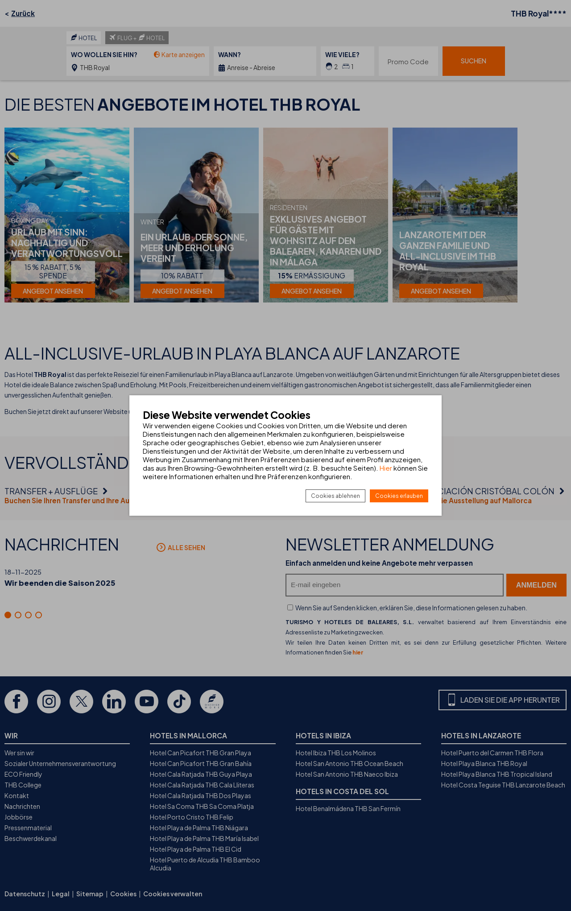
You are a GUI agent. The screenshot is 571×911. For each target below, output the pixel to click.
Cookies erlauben (399, 496)
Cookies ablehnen (335, 496)
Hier (386, 468)
